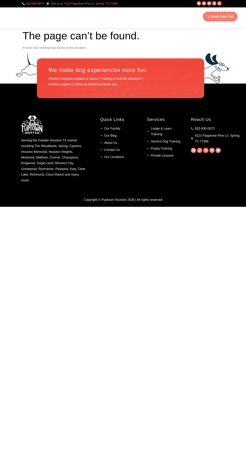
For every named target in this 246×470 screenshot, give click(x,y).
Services (118, 12)
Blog (173, 12)
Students (141, 12)
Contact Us (122, 23)
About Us (92, 12)
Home (71, 12)
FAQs (159, 12)
